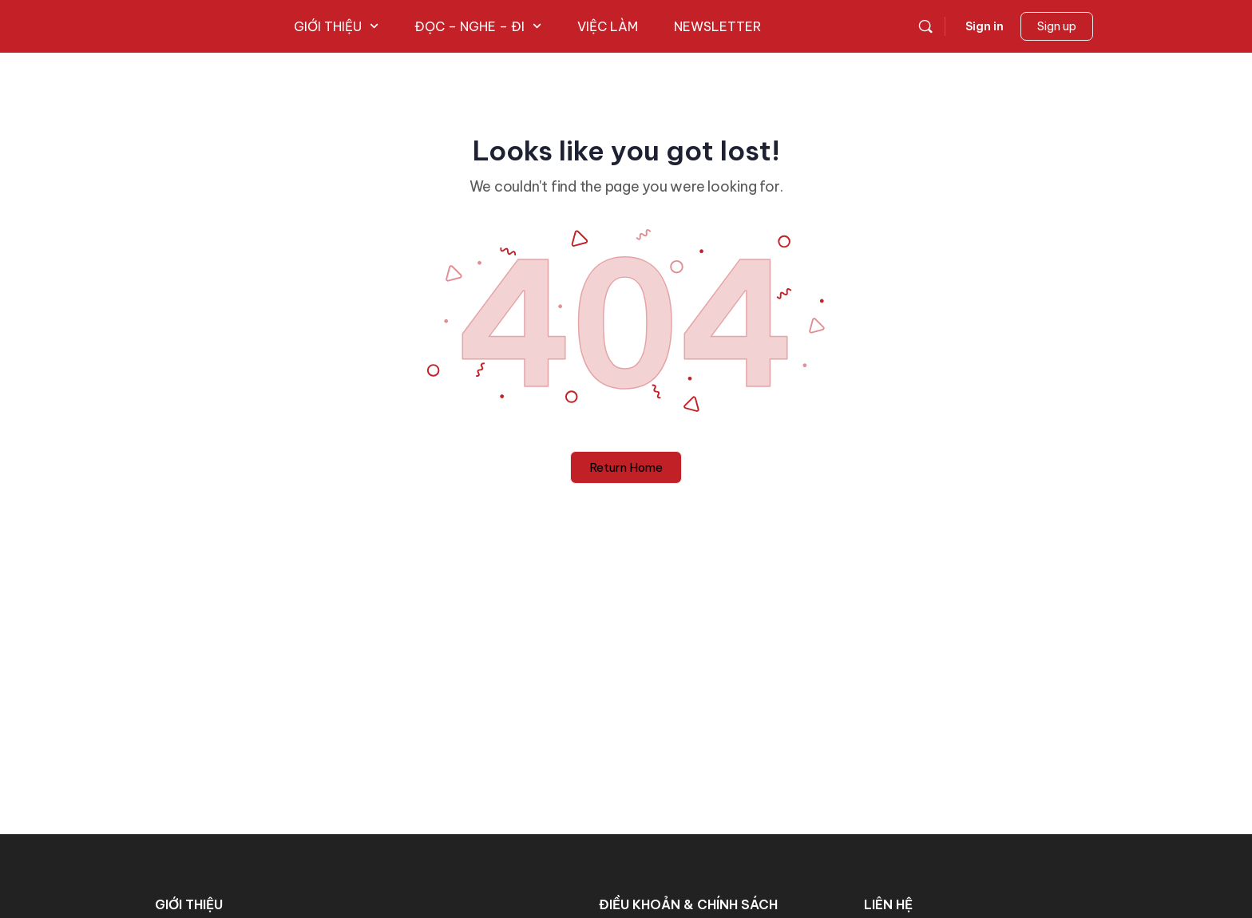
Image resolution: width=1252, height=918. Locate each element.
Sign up (1056, 26)
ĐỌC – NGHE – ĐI (477, 26)
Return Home (626, 467)
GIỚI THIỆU (336, 26)
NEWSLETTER (717, 26)
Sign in (984, 26)
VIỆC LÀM (607, 26)
